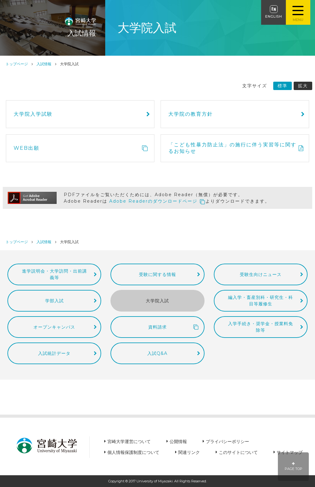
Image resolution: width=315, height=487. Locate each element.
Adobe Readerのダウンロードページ (153, 201)
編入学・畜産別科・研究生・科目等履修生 (260, 300)
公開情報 (178, 441)
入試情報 (44, 64)
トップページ (17, 64)
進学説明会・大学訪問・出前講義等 (54, 273)
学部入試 (54, 299)
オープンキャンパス (54, 326)
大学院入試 (157, 299)
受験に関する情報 (157, 273)
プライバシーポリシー (227, 441)
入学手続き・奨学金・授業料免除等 (260, 326)
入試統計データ (54, 352)
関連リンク (189, 452)
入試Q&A (157, 352)
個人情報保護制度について (133, 452)
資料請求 (157, 326)
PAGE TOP (293, 466)
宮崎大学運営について (129, 441)
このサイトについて (238, 452)
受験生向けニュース (261, 273)
